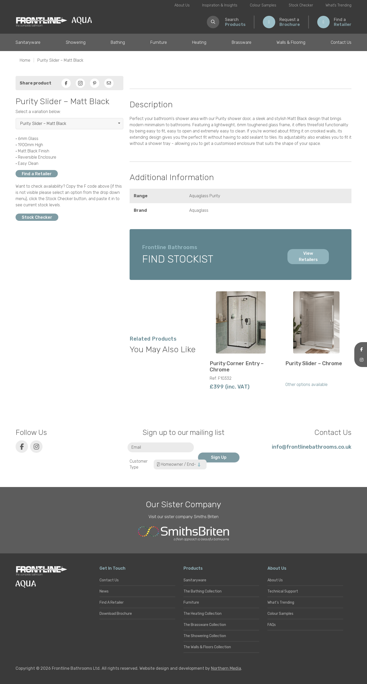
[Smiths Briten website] (183, 533)
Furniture (158, 42)
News (104, 591)
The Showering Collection (205, 636)
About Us (182, 5)
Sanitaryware (28, 42)
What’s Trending (338, 5)
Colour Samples (263, 5)
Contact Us (341, 42)
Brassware (241, 42)
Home (25, 60)
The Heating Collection (203, 613)
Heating (199, 42)
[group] (241, 342)
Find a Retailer (37, 173)
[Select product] (69, 123)
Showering (76, 42)
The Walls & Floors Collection (207, 647)
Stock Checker (301, 5)
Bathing (118, 42)
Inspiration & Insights (219, 5)
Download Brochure (116, 613)
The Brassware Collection (205, 625)
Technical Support (282, 591)
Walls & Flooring (291, 42)
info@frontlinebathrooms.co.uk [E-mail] (311, 447)
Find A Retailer (112, 602)
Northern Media (226, 668)
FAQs (271, 625)
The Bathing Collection (203, 591)
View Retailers (308, 256)
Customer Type (138, 464)
